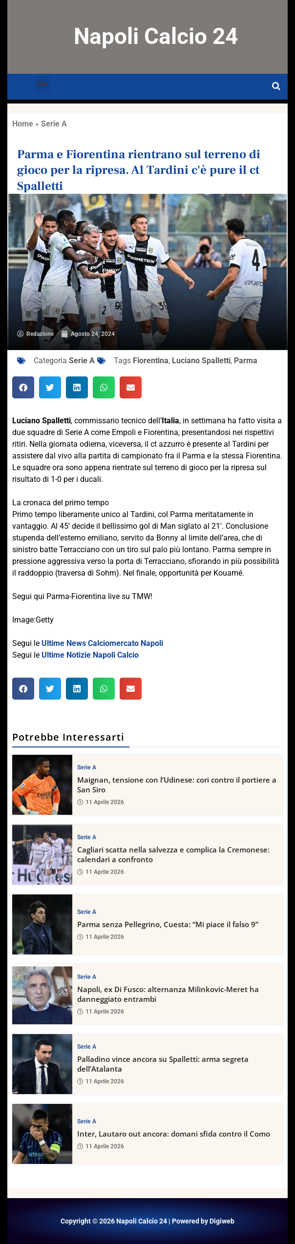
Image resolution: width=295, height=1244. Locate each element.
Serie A (54, 123)
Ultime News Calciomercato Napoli (102, 643)
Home (22, 123)
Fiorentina (151, 360)
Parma (245, 360)
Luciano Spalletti (201, 360)
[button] (43, 84)
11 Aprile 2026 (100, 803)
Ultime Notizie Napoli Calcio (90, 655)
